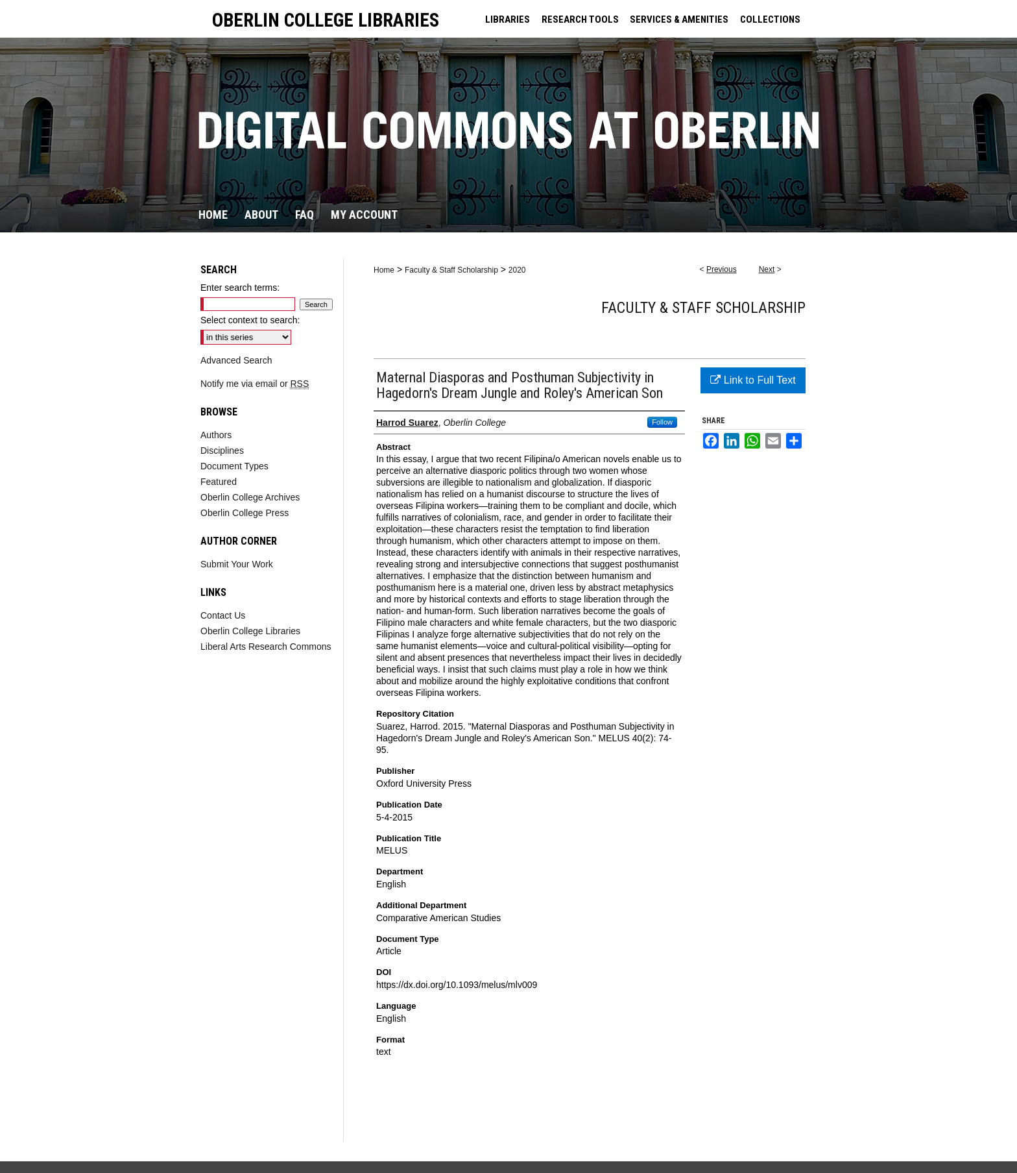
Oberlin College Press (244, 513)
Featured (218, 481)
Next (767, 269)
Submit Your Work (236, 564)
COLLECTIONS (770, 19)
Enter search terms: (240, 287)
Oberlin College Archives (250, 497)
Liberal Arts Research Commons (265, 646)
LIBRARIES (507, 19)
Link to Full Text (752, 380)
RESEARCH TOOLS (580, 19)
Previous (721, 269)
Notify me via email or (254, 383)
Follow (662, 422)
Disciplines (222, 450)
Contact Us (222, 615)
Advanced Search (236, 360)
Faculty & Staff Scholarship (451, 270)
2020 (517, 270)
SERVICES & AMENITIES (679, 19)
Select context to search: (250, 320)
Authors (216, 435)
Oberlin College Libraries (250, 631)
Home (384, 270)
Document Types (234, 466)
